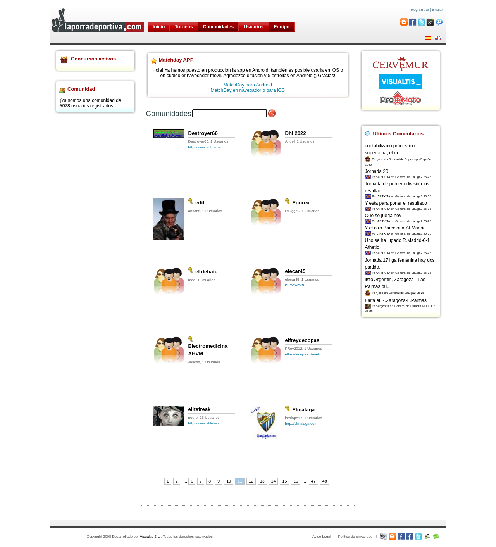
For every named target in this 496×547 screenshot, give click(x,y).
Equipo (282, 26)
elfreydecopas (302, 340)
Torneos (184, 26)
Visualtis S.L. (150, 536)
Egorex (297, 202)
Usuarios (254, 26)
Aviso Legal (321, 536)
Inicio (159, 26)
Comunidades (218, 26)
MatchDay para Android (248, 85)
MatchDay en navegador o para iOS (248, 90)
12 (251, 481)
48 (324, 481)
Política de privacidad (355, 536)
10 (228, 481)
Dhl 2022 (295, 133)
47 (313, 481)
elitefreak (199, 409)
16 (295, 481)
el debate (203, 271)
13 (262, 481)
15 (284, 481)
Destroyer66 (203, 133)
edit (196, 202)
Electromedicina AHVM (208, 347)
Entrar (437, 9)
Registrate (420, 9)
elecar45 (295, 271)
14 (273, 481)
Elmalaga (300, 409)
